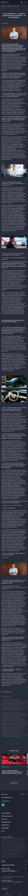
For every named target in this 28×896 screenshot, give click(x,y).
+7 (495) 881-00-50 (5, 801)
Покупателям (5, 825)
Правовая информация (6, 880)
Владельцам (5, 828)
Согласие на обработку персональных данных (12, 881)
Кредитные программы (8, 865)
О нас (2, 831)
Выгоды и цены (5, 868)
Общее (3, 861)
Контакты (4, 819)
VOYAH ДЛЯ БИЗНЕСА (6, 816)
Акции (21, 893)
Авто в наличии (5, 813)
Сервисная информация (8, 871)
